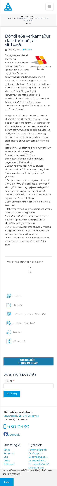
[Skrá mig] (11, 394)
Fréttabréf (8, 464)
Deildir (6, 460)
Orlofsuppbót (35, 453)
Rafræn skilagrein (37, 449)
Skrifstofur (8, 453)
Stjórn (6, 449)
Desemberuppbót (38, 457)
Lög (5, 457)
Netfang (8, 380)
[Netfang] (28, 385)
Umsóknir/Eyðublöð (38, 464)
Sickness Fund (36, 467)
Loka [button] (6, 482)
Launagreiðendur (37, 460)
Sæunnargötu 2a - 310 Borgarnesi (21, 415)
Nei (29, 272)
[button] (50, 6)
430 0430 (18, 426)
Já (29, 267)
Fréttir (27, 50)
